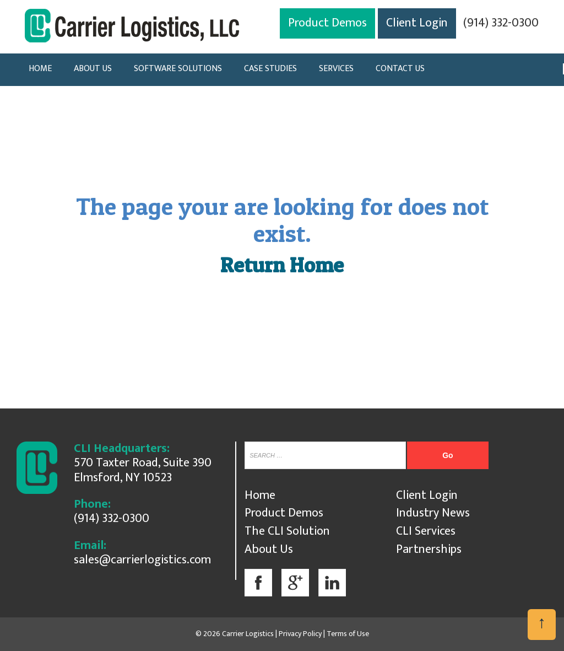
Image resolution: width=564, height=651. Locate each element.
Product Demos (327, 23)
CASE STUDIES (270, 68)
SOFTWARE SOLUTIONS (178, 68)
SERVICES (336, 68)
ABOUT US (93, 68)
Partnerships (429, 549)
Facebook (258, 582)
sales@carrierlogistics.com (142, 560)
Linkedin (332, 582)
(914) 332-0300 (501, 23)
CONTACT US (400, 68)
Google (295, 582)
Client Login (417, 23)
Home (260, 495)
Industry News (433, 513)
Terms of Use (348, 633)
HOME (40, 68)
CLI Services (425, 531)
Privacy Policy (300, 633)
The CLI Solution (287, 531)
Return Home (282, 264)
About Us (269, 549)
